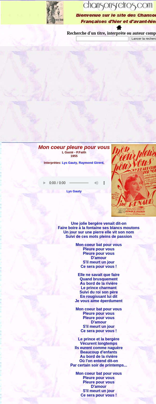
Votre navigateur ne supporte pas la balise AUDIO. (74, 182)
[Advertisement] (45, 94)
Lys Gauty (69, 163)
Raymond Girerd (91, 163)
